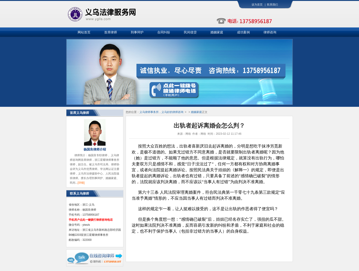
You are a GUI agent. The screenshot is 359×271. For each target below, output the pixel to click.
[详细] (81, 182)
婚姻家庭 (216, 32)
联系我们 (272, 4)
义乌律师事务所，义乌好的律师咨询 (161, 112)
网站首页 (84, 32)
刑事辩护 (137, 32)
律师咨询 (270, 32)
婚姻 (222, 170)
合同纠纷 (163, 32)
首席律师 (110, 32)
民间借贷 (190, 32)
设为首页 (257, 4)
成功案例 (243, 32)
